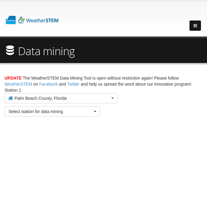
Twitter (73, 84)
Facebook (48, 84)
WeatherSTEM (18, 84)
